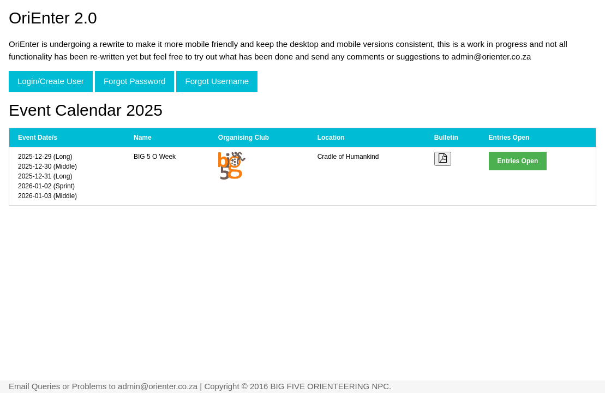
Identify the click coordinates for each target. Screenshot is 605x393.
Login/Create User (50, 81)
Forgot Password (134, 81)
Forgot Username (217, 81)
